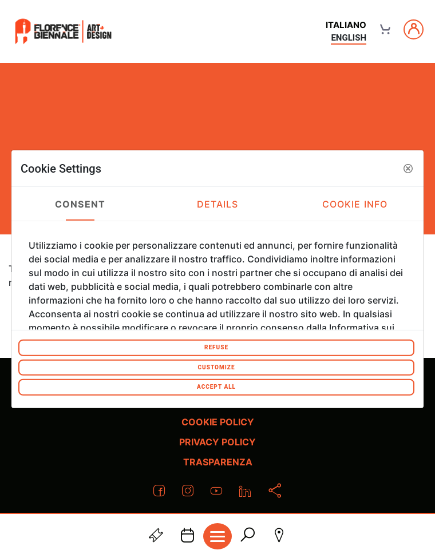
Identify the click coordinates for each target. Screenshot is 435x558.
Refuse (216, 347)
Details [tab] (218, 203)
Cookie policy (217, 422)
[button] (408, 168)
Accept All (216, 387)
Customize (216, 367)
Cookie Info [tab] (354, 203)
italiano (346, 24)
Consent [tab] (80, 203)
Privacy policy (217, 442)
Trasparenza (217, 462)
